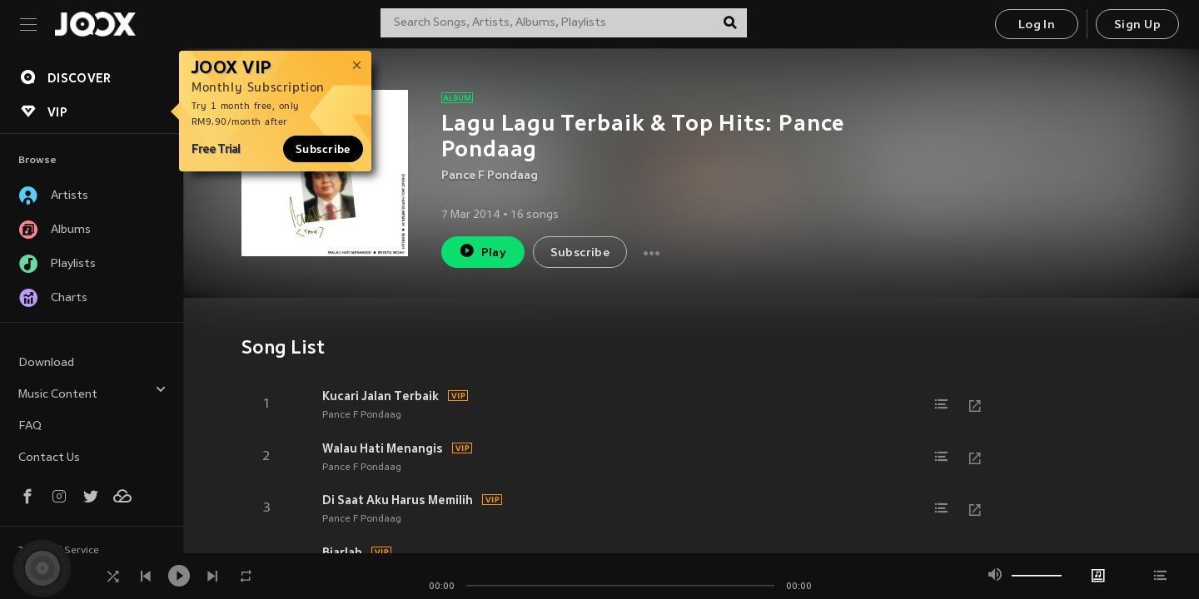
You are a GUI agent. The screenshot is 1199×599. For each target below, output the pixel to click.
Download (46, 363)
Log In (1036, 25)
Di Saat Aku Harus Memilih (397, 500)
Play (482, 251)
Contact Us (49, 458)
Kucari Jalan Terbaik (380, 396)
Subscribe (323, 149)
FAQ (30, 426)
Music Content (92, 392)
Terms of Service (58, 551)
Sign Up (1137, 25)
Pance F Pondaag (489, 176)
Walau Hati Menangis (382, 448)
